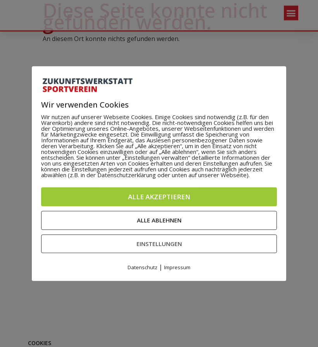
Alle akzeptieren (159, 196)
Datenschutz (142, 267)
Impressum (177, 267)
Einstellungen (159, 244)
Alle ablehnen (159, 220)
